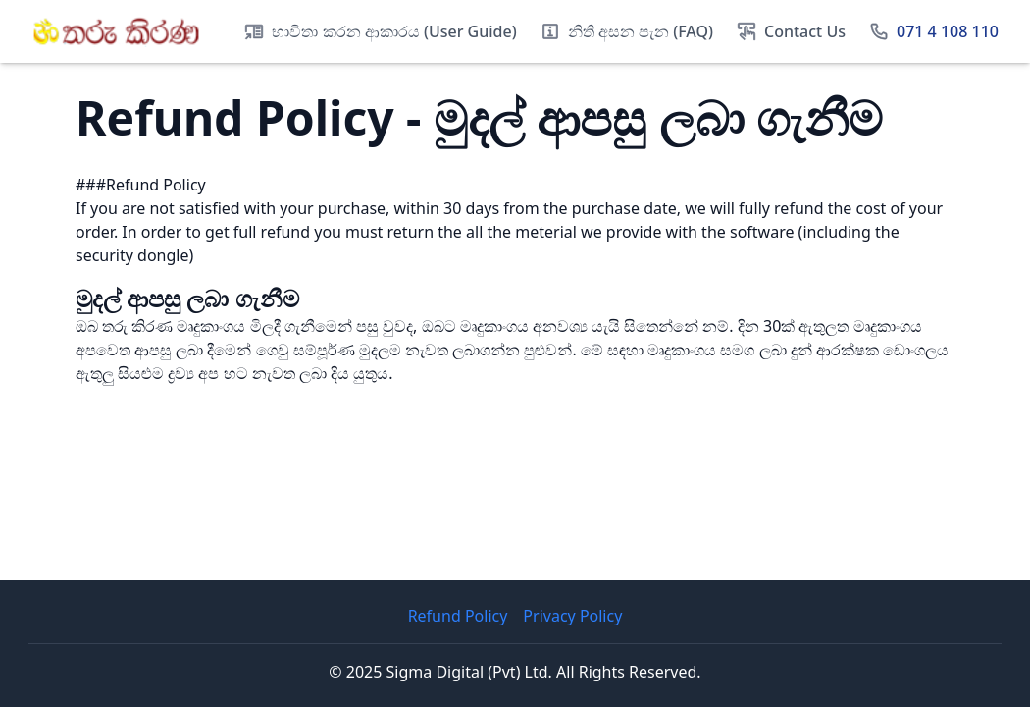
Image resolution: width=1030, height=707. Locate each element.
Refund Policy (458, 615)
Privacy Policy (572, 615)
